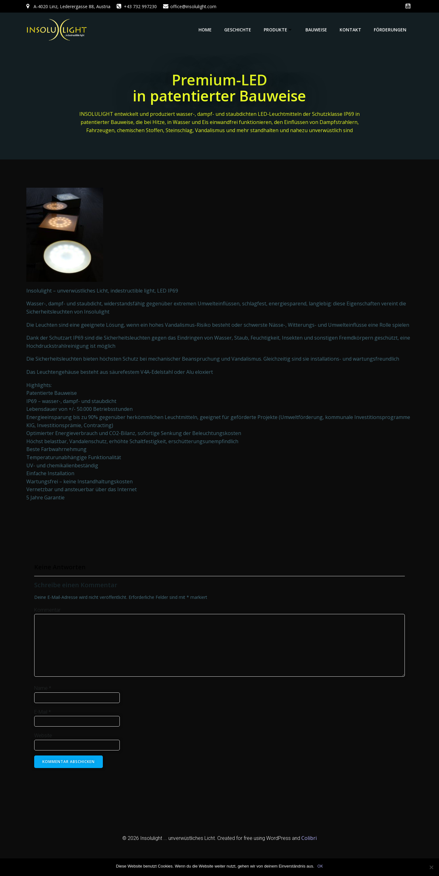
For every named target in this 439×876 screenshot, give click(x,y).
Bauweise (316, 30)
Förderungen (390, 30)
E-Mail (42, 712)
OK (320, 866)
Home (205, 30)
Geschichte (237, 30)
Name (42, 688)
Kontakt (350, 30)
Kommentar (47, 610)
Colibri (309, 838)
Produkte (278, 30)
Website (43, 736)
